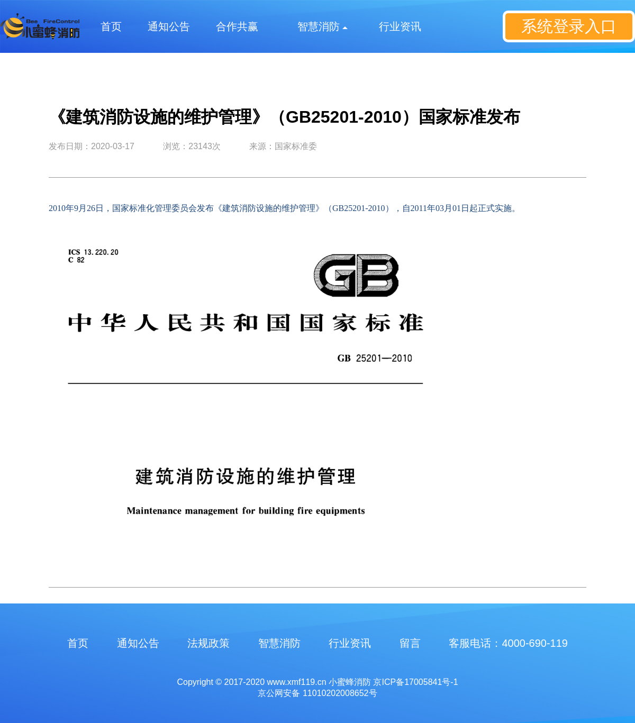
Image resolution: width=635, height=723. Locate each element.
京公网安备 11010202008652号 (317, 693)
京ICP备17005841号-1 (415, 682)
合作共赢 (237, 26)
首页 (111, 26)
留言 (410, 643)
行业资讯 (400, 26)
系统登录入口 (568, 26)
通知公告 (169, 26)
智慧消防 (279, 643)
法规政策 (208, 643)
